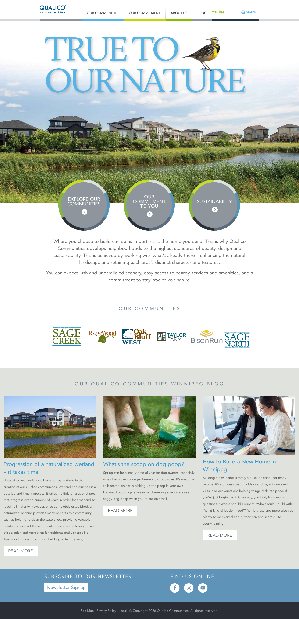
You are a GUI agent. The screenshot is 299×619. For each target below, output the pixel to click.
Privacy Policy (106, 611)
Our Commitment (144, 13)
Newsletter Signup (66, 587)
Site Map (87, 611)
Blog (202, 13)
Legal (123, 611)
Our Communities (103, 13)
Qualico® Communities (61, 9)
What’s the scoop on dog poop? (143, 464)
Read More (20, 550)
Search (251, 12)
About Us (179, 13)
